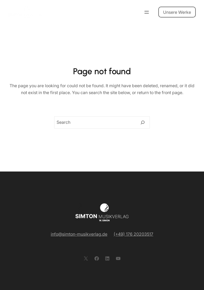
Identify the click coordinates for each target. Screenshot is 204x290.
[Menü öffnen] (146, 12)
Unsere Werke (177, 12)
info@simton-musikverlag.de (79, 234)
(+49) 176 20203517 (133, 234)
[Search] (142, 122)
